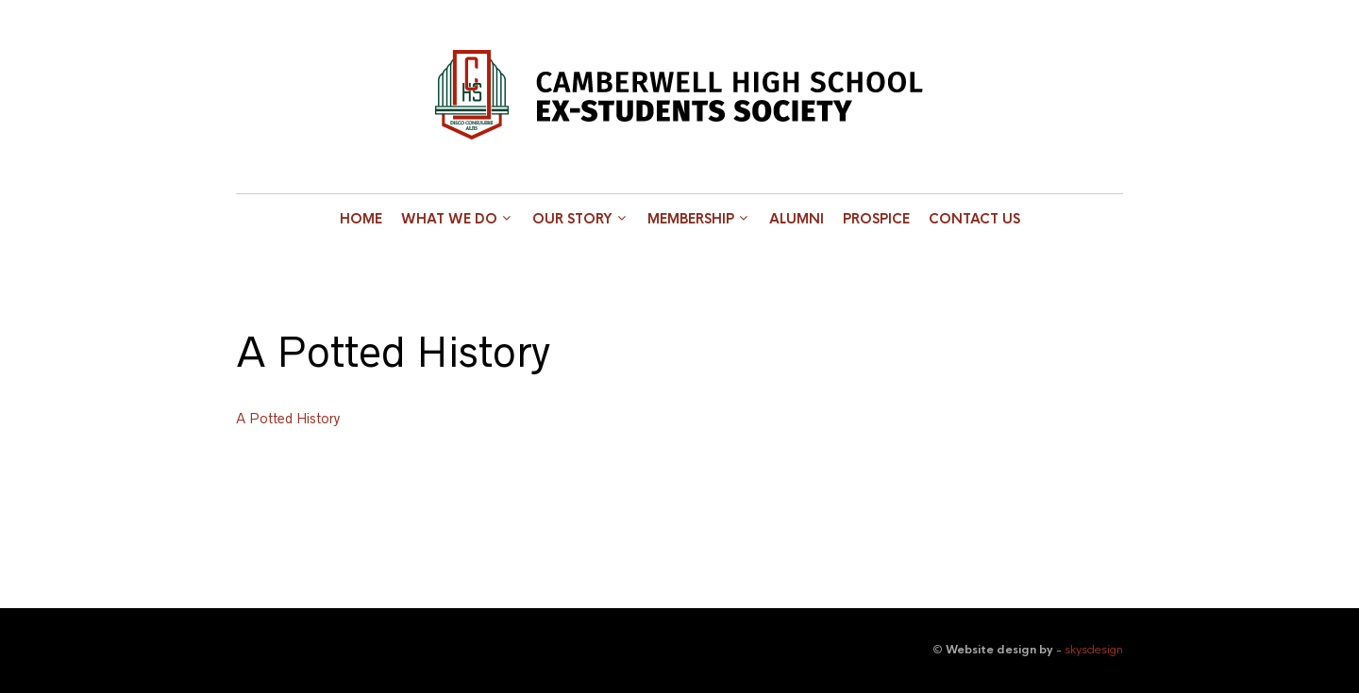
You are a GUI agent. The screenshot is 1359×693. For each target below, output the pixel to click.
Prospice (876, 218)
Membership (690, 218)
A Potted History (288, 418)
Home (361, 218)
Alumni (796, 218)
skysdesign (1094, 649)
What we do (449, 218)
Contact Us (974, 218)
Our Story (572, 218)
